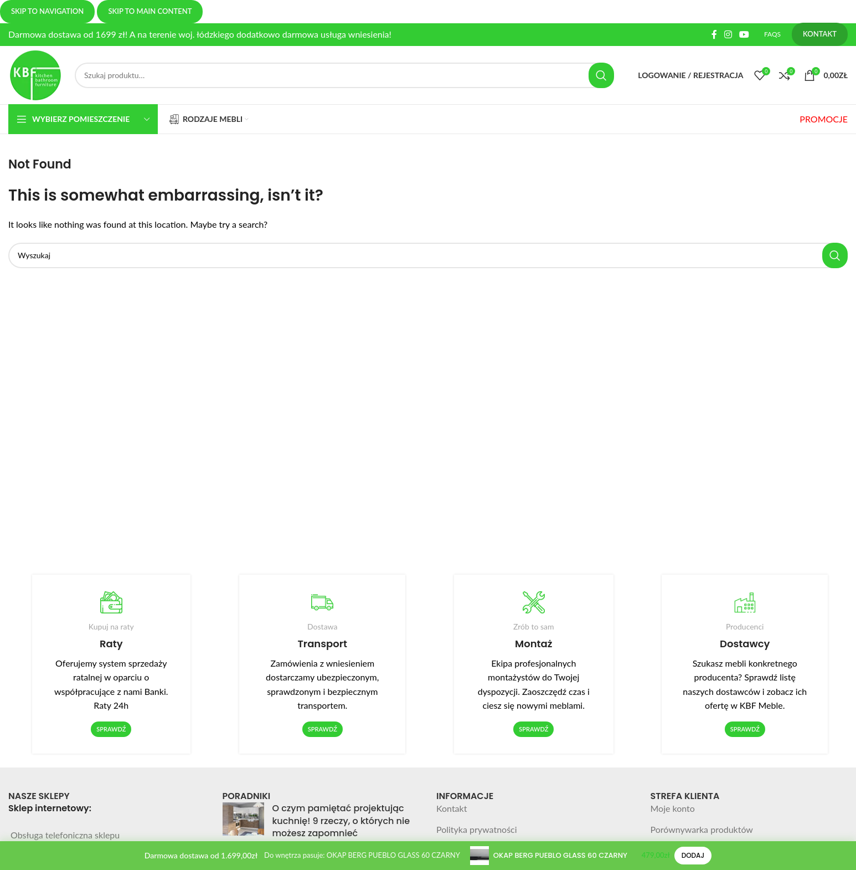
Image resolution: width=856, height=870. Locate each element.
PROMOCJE (824, 119)
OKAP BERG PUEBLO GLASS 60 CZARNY (560, 855)
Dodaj (693, 855)
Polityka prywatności (476, 829)
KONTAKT (820, 33)
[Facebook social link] (714, 34)
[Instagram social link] (727, 34)
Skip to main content (150, 11)
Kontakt (451, 808)
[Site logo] (36, 74)
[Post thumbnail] (243, 823)
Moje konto (673, 808)
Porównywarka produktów (702, 829)
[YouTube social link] (744, 34)
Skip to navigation (47, 11)
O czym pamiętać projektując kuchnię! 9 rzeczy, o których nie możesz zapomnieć (341, 821)
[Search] (344, 75)
